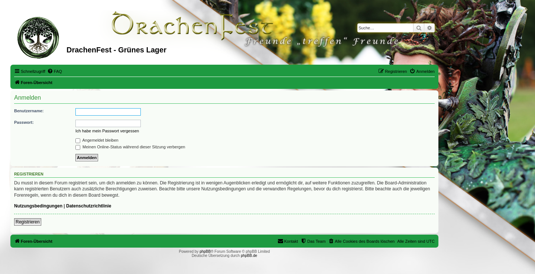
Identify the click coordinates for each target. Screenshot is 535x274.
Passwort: (24, 122)
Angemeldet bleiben (97, 140)
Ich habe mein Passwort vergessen (107, 131)
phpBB (205, 251)
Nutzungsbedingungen (38, 206)
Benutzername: (28, 111)
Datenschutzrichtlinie (88, 206)
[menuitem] (54, 71)
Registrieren (28, 222)
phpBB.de (249, 256)
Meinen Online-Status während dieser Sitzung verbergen (130, 147)
